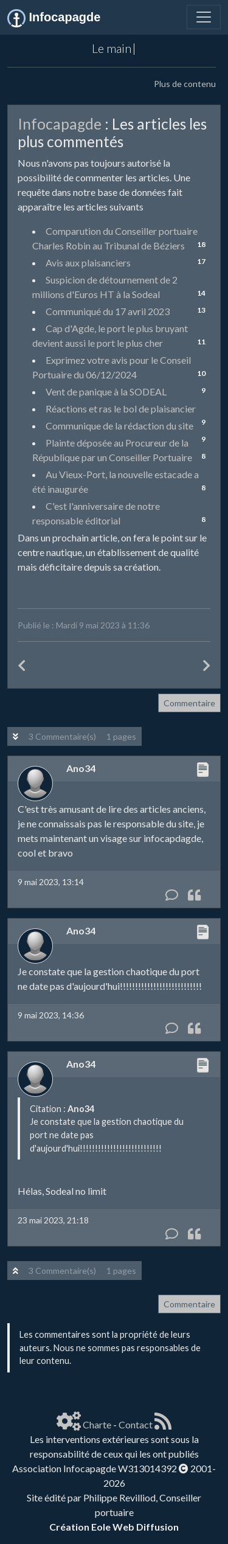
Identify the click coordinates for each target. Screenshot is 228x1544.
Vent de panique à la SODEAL (106, 391)
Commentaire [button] (189, 703)
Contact (136, 1424)
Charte (97, 1424)
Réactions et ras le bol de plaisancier (121, 408)
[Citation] (194, 895)
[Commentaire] (171, 895)
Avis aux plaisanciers (88, 262)
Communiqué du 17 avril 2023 (108, 311)
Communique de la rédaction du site (119, 425)
